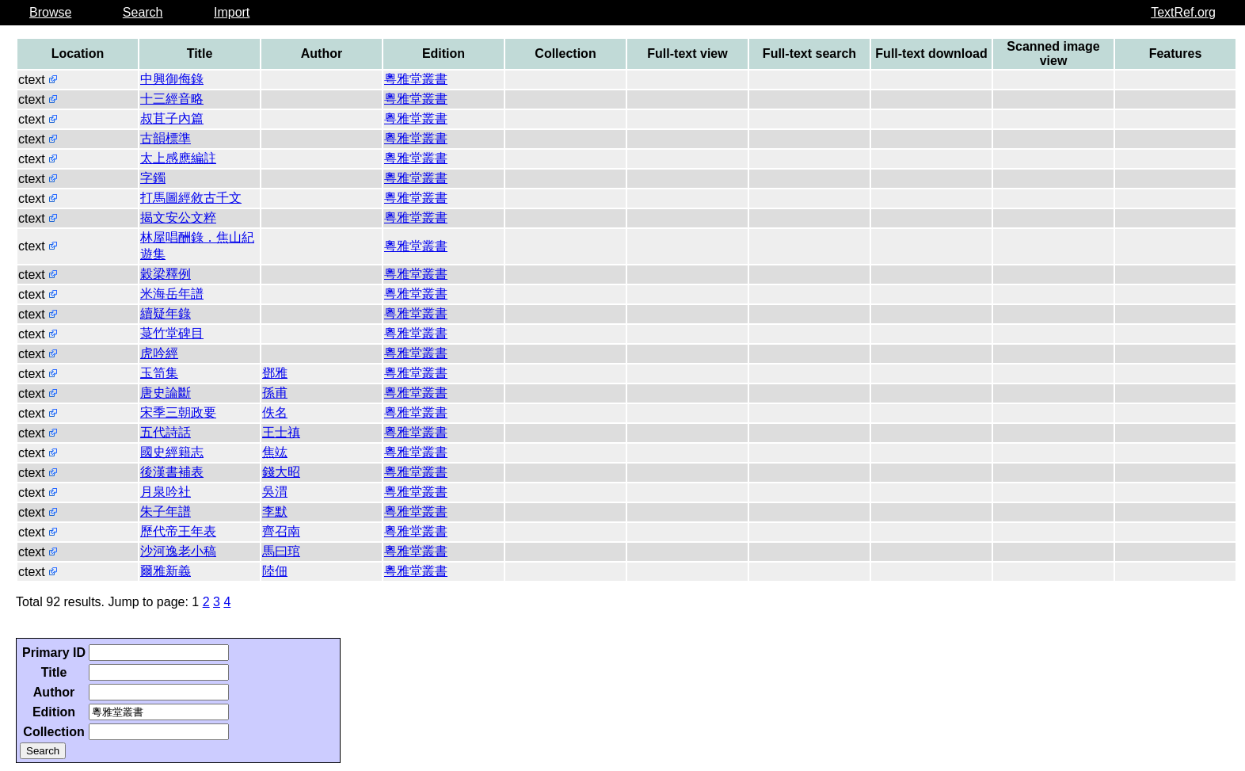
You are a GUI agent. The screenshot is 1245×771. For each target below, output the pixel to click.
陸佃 (274, 571)
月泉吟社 (165, 491)
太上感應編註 (178, 158)
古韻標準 (165, 138)
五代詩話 (165, 432)
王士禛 (281, 432)
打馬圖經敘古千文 (191, 197)
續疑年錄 (165, 313)
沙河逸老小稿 (178, 551)
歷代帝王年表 (178, 531)
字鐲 (153, 178)
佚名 (274, 412)
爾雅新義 (165, 571)
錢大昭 (281, 472)
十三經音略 (172, 98)
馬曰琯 (281, 551)
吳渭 (274, 491)
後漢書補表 (172, 472)
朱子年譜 (165, 511)
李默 (274, 511)
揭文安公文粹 (178, 217)
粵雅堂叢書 (415, 79)
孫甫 (274, 392)
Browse (50, 12)
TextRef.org (1183, 12)
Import (231, 12)
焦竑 (274, 452)
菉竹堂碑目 (172, 333)
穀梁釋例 (165, 274)
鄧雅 (274, 373)
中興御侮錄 (172, 79)
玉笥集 (159, 373)
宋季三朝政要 (178, 412)
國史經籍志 (172, 452)
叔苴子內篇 (172, 118)
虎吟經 (159, 353)
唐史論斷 (165, 392)
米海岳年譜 (172, 293)
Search (143, 12)
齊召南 (281, 531)
